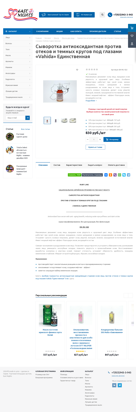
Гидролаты (10, 79)
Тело (8, 49)
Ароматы (9, 61)
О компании (42, 31)
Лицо (8, 37)
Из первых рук (84, 14)
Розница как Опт (42, 374)
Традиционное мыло (14, 97)
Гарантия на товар (67, 380)
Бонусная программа (44, 377)
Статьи (117, 31)
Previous (40, 120)
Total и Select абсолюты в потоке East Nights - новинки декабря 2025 (23, 152)
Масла (8, 55)
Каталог (13, 31)
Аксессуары (10, 73)
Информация (67, 371)
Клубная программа (46, 371)
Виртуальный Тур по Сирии (55, 14)
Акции (59, 31)
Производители (98, 31)
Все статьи (25, 129)
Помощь (63, 374)
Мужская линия (12, 85)
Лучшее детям (12, 91)
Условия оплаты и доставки (71, 377)
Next (79, 120)
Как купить (76, 31)
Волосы (9, 43)
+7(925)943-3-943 (123, 14)
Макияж (9, 67)
